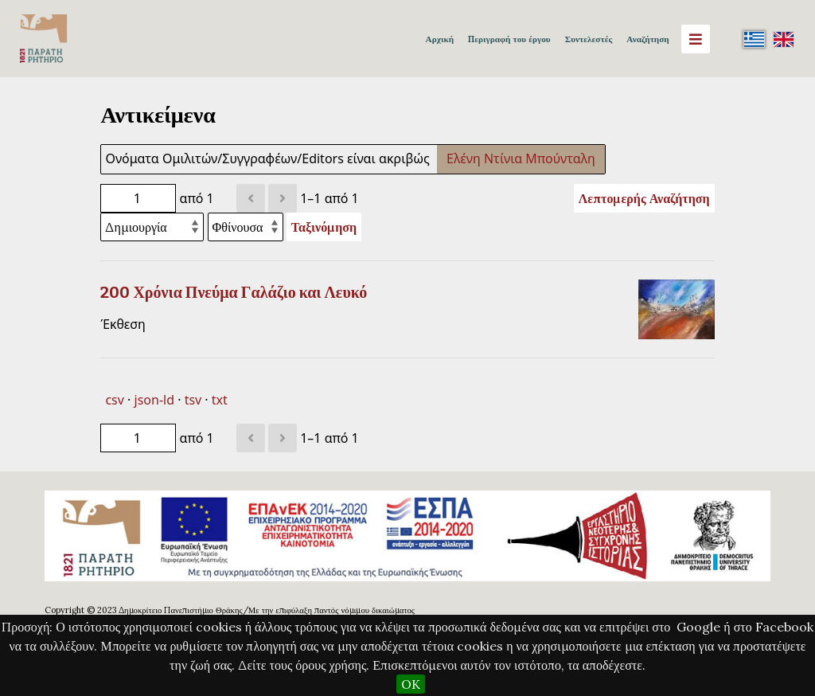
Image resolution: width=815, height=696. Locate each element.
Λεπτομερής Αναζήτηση (644, 198)
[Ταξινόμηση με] (152, 227)
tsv (193, 400)
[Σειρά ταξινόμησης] (245, 227)
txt (220, 400)
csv (114, 400)
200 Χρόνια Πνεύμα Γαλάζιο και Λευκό (233, 292)
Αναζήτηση (647, 39)
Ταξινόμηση (324, 227)
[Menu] (695, 39)
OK (410, 684)
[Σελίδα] (138, 198)
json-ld (154, 400)
